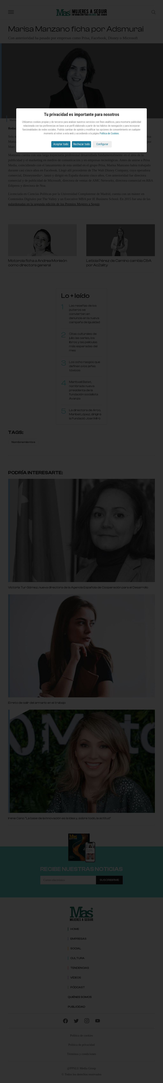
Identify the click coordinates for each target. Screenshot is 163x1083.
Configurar (102, 144)
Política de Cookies (109, 133)
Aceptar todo (60, 144)
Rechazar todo (81, 144)
